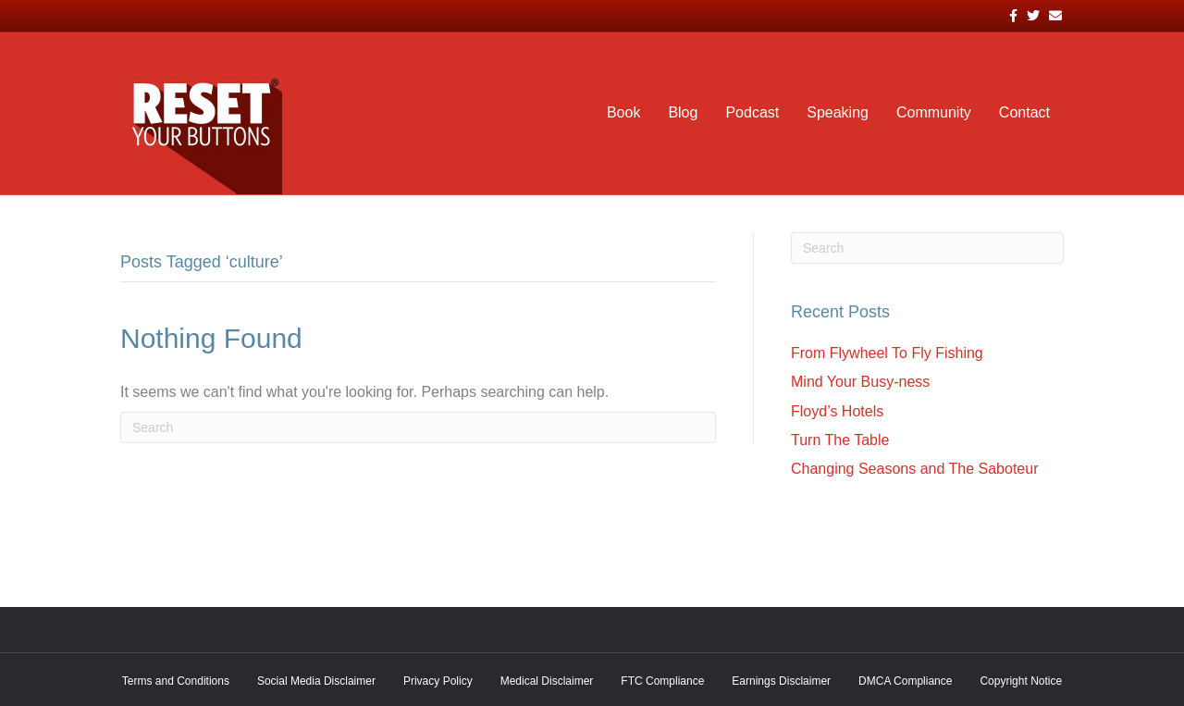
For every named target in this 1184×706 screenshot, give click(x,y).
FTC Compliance (662, 681)
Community (933, 112)
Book (623, 112)
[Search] (418, 427)
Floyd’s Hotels (837, 411)
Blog (682, 112)
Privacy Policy (438, 681)
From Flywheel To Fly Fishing (887, 353)
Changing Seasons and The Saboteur (914, 469)
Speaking (838, 112)
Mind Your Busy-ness (860, 382)
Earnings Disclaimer (781, 681)
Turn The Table (840, 440)
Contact (1024, 112)
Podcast (752, 112)
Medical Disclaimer (547, 681)
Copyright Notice (1021, 681)
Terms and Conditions (175, 681)
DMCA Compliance (905, 681)
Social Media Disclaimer (316, 681)
